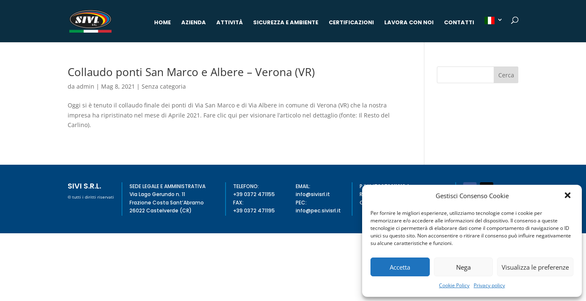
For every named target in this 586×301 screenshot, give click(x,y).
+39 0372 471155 (254, 194)
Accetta (400, 267)
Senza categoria (164, 86)
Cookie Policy (454, 285)
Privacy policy (489, 285)
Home (162, 23)
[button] (568, 196)
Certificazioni (351, 23)
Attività (229, 23)
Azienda (193, 23)
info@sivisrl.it (313, 194)
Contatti (459, 23)
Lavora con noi (409, 23)
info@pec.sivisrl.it (318, 210)
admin (85, 86)
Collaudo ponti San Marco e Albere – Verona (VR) (191, 71)
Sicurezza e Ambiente (285, 23)
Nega (463, 267)
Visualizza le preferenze (535, 267)
